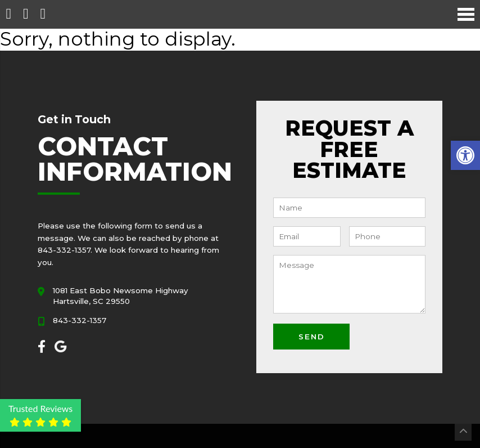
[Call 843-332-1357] (25, 14)
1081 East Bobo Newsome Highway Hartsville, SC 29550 (120, 296)
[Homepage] (8, 14)
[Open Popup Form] (42, 14)
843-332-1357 (79, 320)
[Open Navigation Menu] (466, 14)
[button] (465, 155)
